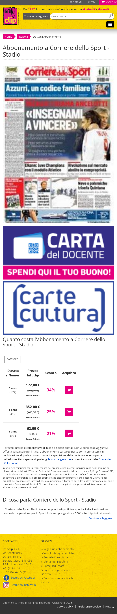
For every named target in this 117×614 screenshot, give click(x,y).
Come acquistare (54, 566)
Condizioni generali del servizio (56, 572)
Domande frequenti (56, 561)
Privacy (109, 606)
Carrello (109, 2)
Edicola (23, 36)
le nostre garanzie (59, 459)
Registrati (76, 2)
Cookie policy (65, 606)
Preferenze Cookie (89, 606)
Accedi (91, 2)
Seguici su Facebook (19, 577)
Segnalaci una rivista (56, 557)
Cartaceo (12, 359)
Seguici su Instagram (19, 585)
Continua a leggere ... (101, 518)
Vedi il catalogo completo (59, 553)
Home (8, 36)
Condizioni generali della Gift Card (57, 580)
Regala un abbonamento (59, 549)
